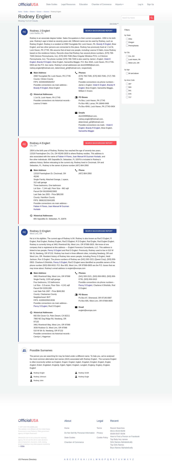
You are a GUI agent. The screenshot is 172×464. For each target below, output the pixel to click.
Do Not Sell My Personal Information (79, 432)
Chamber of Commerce (101, 4)
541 (130, 90)
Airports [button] (118, 4)
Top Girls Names (117, 445)
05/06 (122, 433)
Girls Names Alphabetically (121, 442)
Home (67, 427)
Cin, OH (131, 56)
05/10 (117, 430)
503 (130, 87)
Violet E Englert (99, 85)
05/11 (112, 430)
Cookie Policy (102, 437)
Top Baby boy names (118, 439)
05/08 (112, 433)
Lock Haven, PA (134, 59)
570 (130, 94)
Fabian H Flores (65, 157)
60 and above (134, 73)
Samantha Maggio (86, 131)
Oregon (131, 42)
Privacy (100, 432)
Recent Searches (117, 427)
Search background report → (100, 31)
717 (130, 97)
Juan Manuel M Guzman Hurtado (87, 157)
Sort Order (113, 24)
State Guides (51, 4)
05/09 (122, 430)
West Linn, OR (134, 63)
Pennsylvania (133, 46)
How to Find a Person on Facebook (125, 436)
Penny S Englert (55, 250)
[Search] (135, 17)
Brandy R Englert (103, 44)
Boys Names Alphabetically (121, 448)
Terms (99, 427)
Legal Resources (68, 4)
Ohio (130, 39)
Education (83, 4)
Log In (140, 4)
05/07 (117, 433)
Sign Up (150, 4)
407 (130, 84)
